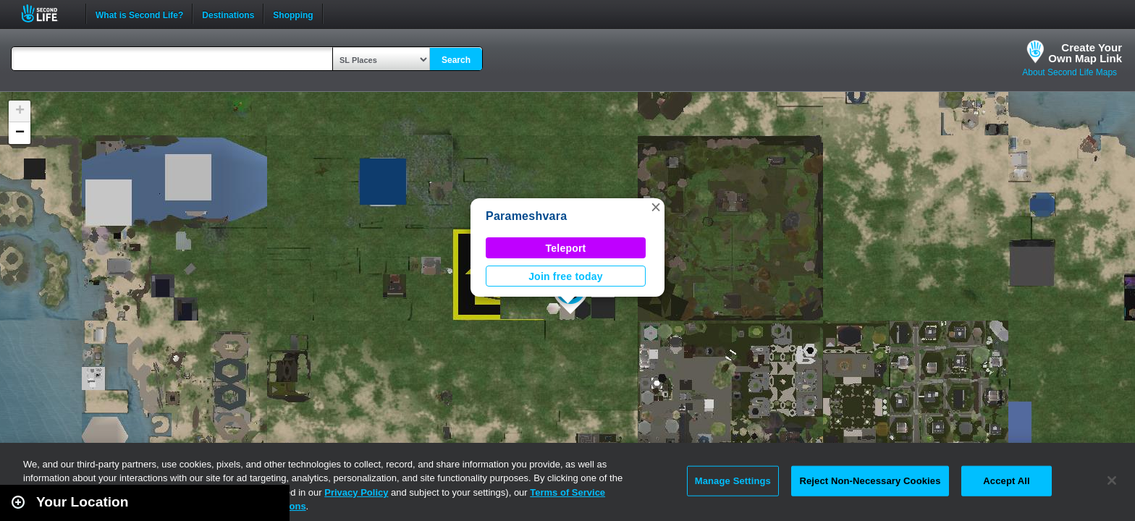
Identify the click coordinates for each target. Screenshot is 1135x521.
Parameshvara (526, 216)
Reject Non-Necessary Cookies (869, 480)
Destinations (228, 13)
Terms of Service (567, 492)
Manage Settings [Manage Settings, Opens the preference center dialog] (733, 480)
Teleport (566, 248)
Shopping (293, 13)
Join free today (565, 276)
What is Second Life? (139, 13)
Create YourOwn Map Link (1085, 52)
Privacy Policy (356, 492)
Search (456, 60)
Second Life (47, 13)
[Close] (1112, 480)
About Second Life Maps (1069, 72)
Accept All (1006, 480)
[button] (655, 207)
